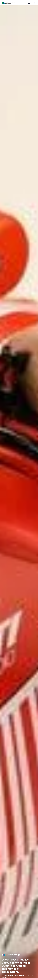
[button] (34, 2)
